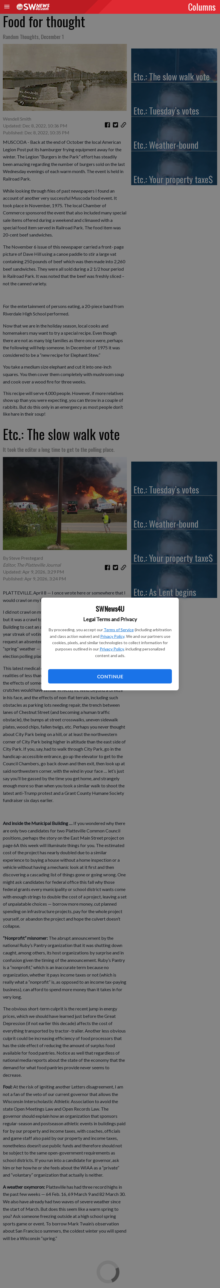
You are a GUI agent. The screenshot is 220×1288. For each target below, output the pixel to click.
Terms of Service (119, 629)
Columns (202, 6)
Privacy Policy (112, 636)
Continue (110, 676)
